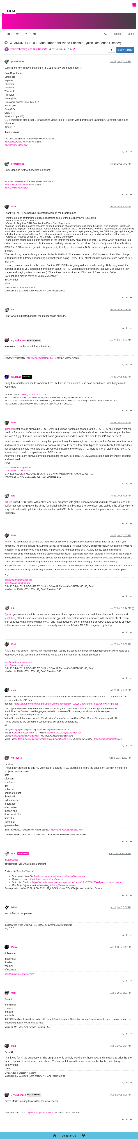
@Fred (8, 498)
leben (14, 904)
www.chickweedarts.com (16, 141)
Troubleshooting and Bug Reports (28, 45)
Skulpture (16, 373)
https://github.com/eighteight (25, 732)
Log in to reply (125, 46)
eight (13, 686)
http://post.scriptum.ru (24, 726)
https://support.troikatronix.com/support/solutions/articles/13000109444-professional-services (76, 878)
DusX (14, 850)
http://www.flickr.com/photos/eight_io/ (63, 729)
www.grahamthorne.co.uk (34, 391)
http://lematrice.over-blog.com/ (19, 970)
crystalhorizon (18, 336)
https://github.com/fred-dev (17, 467)
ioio (13, 306)
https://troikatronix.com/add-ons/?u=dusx (43, 875)
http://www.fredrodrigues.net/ (18, 464)
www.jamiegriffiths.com (16, 138)
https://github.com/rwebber (63, 881)
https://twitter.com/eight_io (24, 729)
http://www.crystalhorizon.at (40, 354)
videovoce (16, 754)
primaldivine (17, 58)
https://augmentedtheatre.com (108, 735)
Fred (13, 419)
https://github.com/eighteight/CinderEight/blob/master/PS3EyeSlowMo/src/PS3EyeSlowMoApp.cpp (66, 700)
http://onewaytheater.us (58, 726)
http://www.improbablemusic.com (66, 826)
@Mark (8, 425)
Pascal (14, 943)
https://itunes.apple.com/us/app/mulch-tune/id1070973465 (44, 735)
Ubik (13, 989)
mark (13, 203)
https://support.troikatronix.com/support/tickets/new (60, 872)
